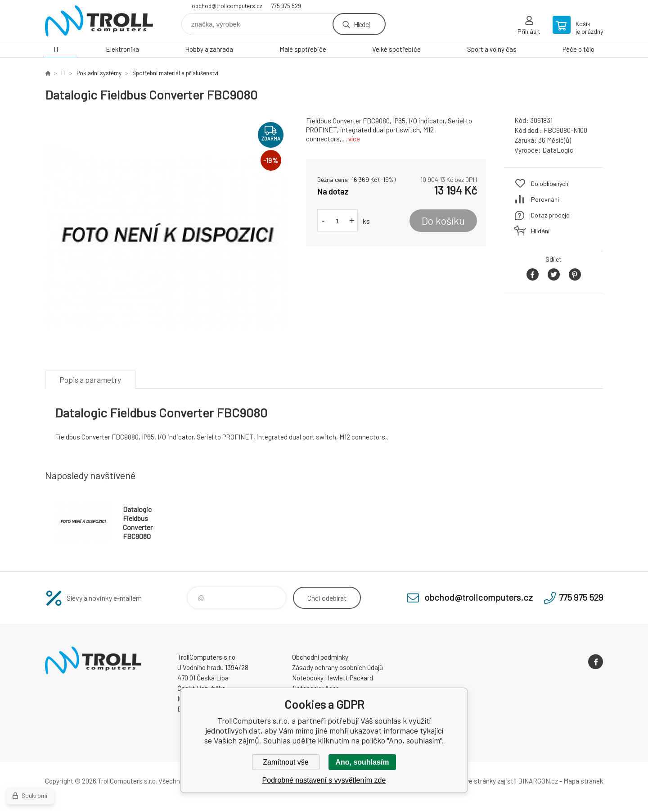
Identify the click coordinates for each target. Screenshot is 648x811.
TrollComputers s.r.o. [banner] (99, 21)
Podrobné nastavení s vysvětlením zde (324, 780)
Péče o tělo (578, 49)
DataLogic (557, 150)
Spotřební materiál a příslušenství (175, 73)
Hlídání (540, 231)
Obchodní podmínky (320, 657)
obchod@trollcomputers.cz (227, 5)
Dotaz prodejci (551, 215)
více (354, 139)
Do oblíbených (549, 183)
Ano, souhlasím (362, 762)
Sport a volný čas (492, 49)
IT (56, 49)
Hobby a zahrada (209, 49)
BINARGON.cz (538, 781)
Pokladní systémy (99, 73)
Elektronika (122, 49)
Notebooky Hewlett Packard (332, 678)
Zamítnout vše (285, 762)
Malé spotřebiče (302, 49)
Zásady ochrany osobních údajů (337, 667)
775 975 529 (286, 5)
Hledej (362, 24)
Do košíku (443, 220)
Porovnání (545, 199)
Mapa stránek (583, 781)
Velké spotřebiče (396, 49)
